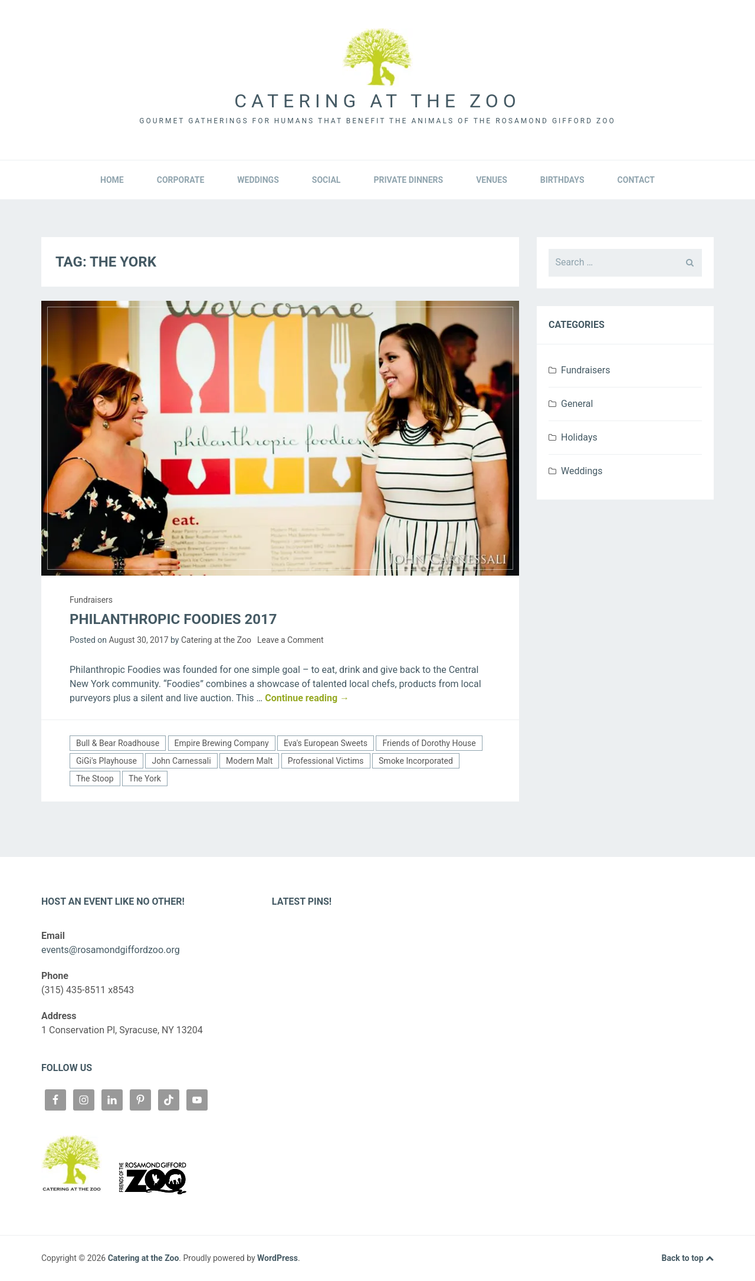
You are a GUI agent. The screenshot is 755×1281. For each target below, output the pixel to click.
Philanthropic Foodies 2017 (173, 619)
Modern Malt (249, 761)
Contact (636, 180)
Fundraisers (91, 600)
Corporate (181, 180)
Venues (491, 180)
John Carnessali (181, 761)
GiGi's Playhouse (106, 761)
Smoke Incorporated (416, 761)
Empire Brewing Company (222, 743)
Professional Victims (326, 761)
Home (112, 180)
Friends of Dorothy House (428, 743)
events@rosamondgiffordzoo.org (110, 949)
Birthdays (562, 180)
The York (145, 778)
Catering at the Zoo (377, 101)
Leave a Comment (290, 640)
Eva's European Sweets (325, 743)
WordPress (277, 1258)
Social (326, 180)
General (577, 403)
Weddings (257, 180)
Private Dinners (408, 180)
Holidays (579, 437)
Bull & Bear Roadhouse (117, 743)
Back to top (688, 1258)
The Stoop (95, 778)
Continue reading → (307, 698)
